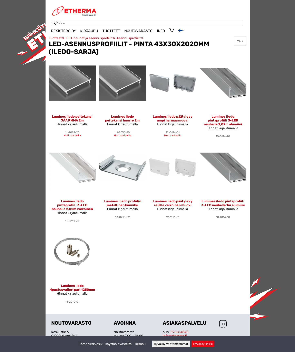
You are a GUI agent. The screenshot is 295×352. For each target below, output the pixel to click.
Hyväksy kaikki (203, 344)
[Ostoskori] (171, 30)
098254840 (179, 332)
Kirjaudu (89, 31)
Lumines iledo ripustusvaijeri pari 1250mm (72, 288)
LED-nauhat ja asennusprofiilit (90, 38)
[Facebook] (223, 324)
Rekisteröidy (63, 31)
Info (161, 31)
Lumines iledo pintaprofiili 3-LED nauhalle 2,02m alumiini (223, 120)
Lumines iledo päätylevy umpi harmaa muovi (173, 118)
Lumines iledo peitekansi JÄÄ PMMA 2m (72, 118)
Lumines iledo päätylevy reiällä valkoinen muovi (173, 203)
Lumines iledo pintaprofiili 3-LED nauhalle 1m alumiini (223, 203)
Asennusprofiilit (130, 38)
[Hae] (147, 22)
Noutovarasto (138, 31)
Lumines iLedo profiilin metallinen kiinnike (122, 203)
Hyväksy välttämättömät (171, 344)
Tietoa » (140, 344)
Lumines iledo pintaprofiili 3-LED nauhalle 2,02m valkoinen (72, 205)
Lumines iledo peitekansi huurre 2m (122, 118)
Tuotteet (111, 31)
